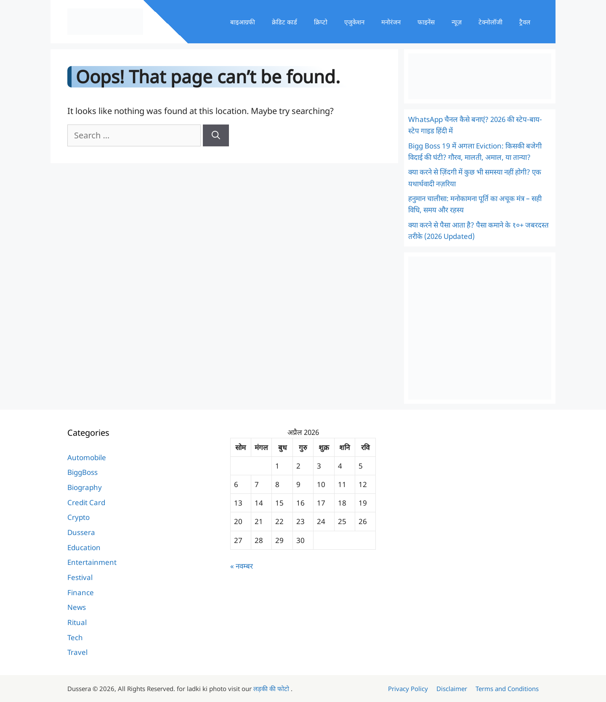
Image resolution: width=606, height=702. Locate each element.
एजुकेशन (354, 22)
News (76, 607)
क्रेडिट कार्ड (284, 22)
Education (84, 547)
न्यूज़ (457, 22)
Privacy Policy (408, 688)
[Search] (216, 135)
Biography (84, 487)
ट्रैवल (524, 22)
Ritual (77, 622)
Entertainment (92, 562)
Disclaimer (451, 688)
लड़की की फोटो (272, 688)
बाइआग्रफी (242, 22)
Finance (80, 592)
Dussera (81, 532)
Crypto (78, 517)
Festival (80, 577)
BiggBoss (82, 472)
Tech (75, 637)
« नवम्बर (241, 566)
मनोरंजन (391, 22)
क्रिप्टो (320, 22)
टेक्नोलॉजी (490, 22)
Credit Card (86, 502)
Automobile (86, 457)
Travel (77, 652)
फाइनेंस (426, 22)
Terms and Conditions (507, 688)
